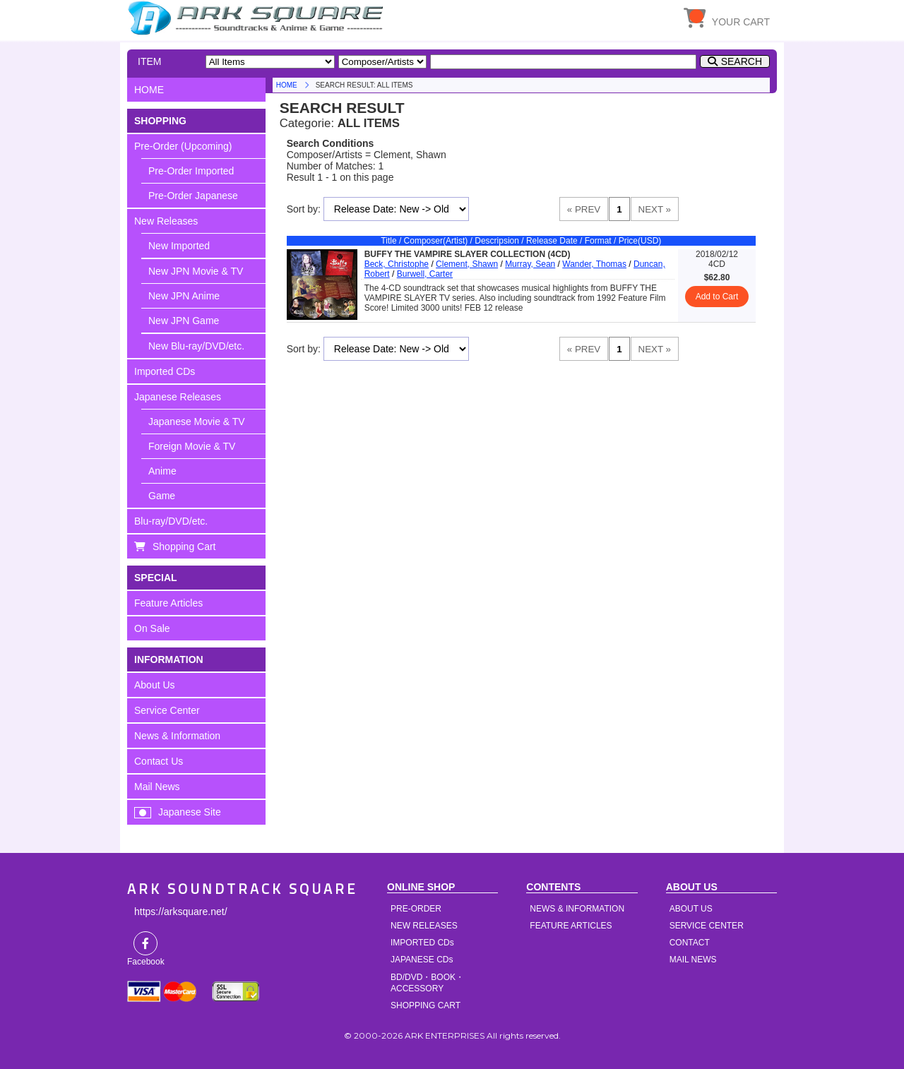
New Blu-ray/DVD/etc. (196, 346)
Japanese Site (189, 812)
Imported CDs (164, 371)
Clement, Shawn (467, 264)
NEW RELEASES (424, 926)
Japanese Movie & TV (196, 421)
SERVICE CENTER (707, 926)
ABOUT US (691, 909)
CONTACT (690, 943)
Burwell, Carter (425, 274)
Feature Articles (168, 603)
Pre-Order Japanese (193, 195)
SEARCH (741, 61)
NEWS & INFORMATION (577, 909)
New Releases (166, 221)
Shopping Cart (184, 546)
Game (161, 495)
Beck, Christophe (396, 264)
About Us (154, 685)
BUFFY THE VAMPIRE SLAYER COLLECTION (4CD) (467, 254)
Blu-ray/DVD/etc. (171, 521)
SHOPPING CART (425, 1005)
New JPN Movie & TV (195, 271)
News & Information (177, 735)
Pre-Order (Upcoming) (183, 146)
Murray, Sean (530, 264)
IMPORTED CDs (422, 943)
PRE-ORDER (416, 909)
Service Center (167, 710)
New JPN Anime (184, 295)
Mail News (157, 786)
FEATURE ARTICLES (571, 926)
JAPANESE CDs (422, 960)
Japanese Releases (177, 396)
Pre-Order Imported (191, 171)
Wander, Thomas (594, 264)
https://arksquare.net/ (180, 911)
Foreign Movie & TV (191, 446)
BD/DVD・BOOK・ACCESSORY (427, 982)
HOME (257, 17)
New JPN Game (183, 320)
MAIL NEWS (693, 960)
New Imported (179, 245)
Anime (162, 471)
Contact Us (158, 761)
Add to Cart (717, 296)
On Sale (152, 628)
